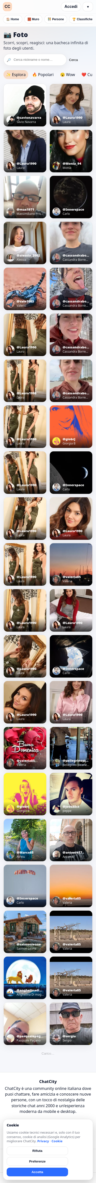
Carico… (48, 1053)
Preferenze (37, 1161)
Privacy (43, 1141)
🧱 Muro (33, 19)
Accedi (71, 6)
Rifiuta (37, 1151)
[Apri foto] (25, 105)
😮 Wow (67, 74)
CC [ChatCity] (7, 6)
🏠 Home (12, 19)
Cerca (73, 60)
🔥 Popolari (43, 74)
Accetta (37, 1172)
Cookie (56, 1141)
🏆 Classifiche (82, 19)
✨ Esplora (16, 74)
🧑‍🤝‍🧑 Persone (56, 19)
